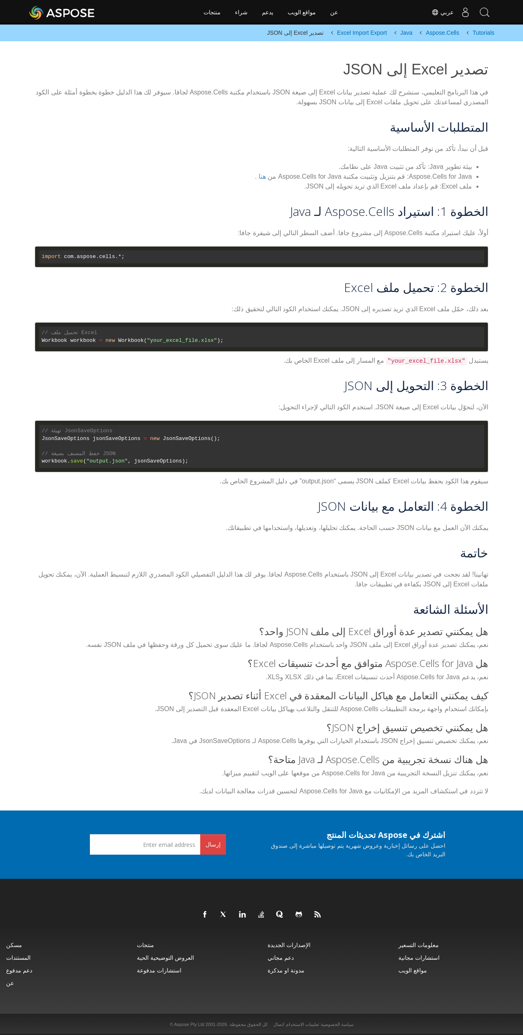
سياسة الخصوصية (337, 1024)
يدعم (267, 12)
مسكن (14, 945)
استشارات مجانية (419, 957)
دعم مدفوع (19, 970)
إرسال (213, 844)
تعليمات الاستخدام (302, 1024)
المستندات (18, 957)
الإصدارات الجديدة (289, 945)
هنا (262, 176)
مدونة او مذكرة (286, 970)
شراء (241, 12)
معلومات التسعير (418, 945)
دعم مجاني (281, 957)
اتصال (278, 1024)
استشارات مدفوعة (159, 970)
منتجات (212, 12)
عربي (440, 12)
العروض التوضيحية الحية (165, 957)
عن (334, 12)
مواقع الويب (302, 12)
